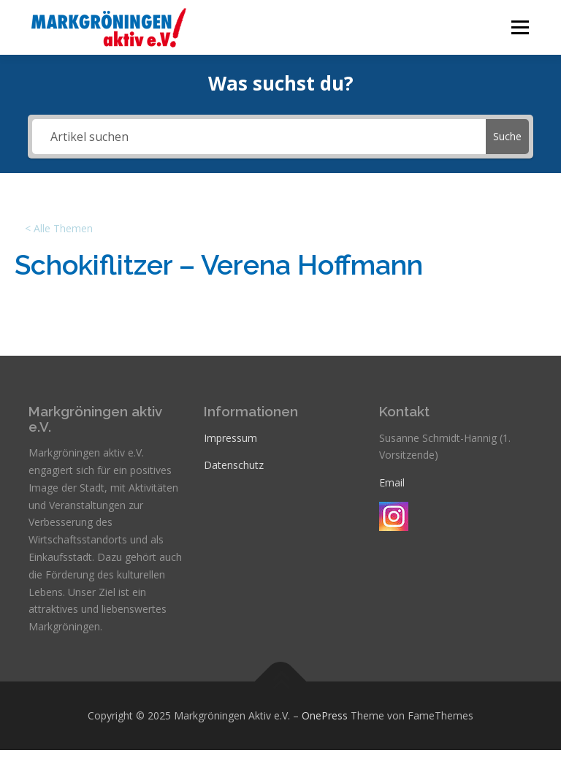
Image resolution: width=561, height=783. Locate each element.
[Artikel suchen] (258, 136)
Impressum (230, 438)
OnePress (325, 715)
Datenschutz (234, 465)
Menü (520, 27)
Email (392, 482)
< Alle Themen (59, 228)
